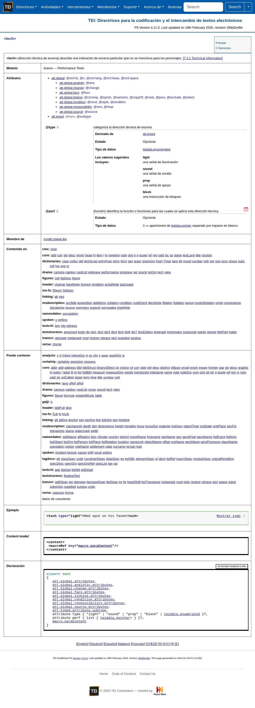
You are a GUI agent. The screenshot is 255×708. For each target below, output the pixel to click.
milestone (156, 372)
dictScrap (90, 261)
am (71, 482)
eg (122, 459)
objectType (191, 426)
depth (87, 426)
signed (211, 332)
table (98, 395)
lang (175, 261)
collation (113, 303)
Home (103, 674)
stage (178, 255)
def (81, 261)
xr (67, 266)
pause (82, 452)
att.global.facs (69, 92)
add (53, 255)
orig (130, 255)
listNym (231, 437)
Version (77, 658)
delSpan (112, 482)
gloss (233, 367)
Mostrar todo (229, 516)
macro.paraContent (95, 546)
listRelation (109, 442)
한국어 (164, 644)
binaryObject (106, 367)
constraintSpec (94, 459)
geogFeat (189, 437)
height (119, 426)
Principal (221, 42)
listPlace (95, 442)
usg (63, 266)
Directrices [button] (25, 7)
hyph (159, 261)
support (95, 307)
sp (171, 255)
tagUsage (127, 284)
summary (82, 307)
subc (241, 261)
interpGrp (78, 355)
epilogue (94, 272)
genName (168, 437)
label (66, 372)
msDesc (177, 426)
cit (131, 367)
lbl (180, 261)
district (124, 437)
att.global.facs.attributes (78, 592)
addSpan (61, 482)
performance (110, 272)
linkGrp (107, 420)
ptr (212, 372)
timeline (124, 420)
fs (60, 414)
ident (162, 459)
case (65, 261)
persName (192, 442)
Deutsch (96, 644)
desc (72, 255)
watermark (82, 431)
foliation (178, 303)
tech (160, 272)
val (115, 463)
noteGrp (186, 372)
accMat (71, 303)
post (54, 249)
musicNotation (204, 303)
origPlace (219, 426)
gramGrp (148, 261)
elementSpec (145, 459)
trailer (233, 332)
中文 (174, 644)
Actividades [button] (51, 7)
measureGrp (115, 372)
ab (56, 296)
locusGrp (151, 426)
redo (187, 482)
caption (70, 272)
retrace (105, 338)
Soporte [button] (130, 7)
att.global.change (72, 88)
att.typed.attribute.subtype (79, 610)
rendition (98, 284)
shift (90, 452)
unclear (207, 255)
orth (206, 261)
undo (91, 487)
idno (69, 408)
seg (61, 296)
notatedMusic (84, 395)
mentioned (141, 372)
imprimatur (174, 332)
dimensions (106, 426)
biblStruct (89, 367)
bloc (94, 437)
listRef (170, 459)
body (81, 332)
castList (81, 272)
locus (140, 426)
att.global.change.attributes (80, 588)
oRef (72, 383)
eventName (138, 437)
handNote (73, 284)
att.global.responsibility (76, 107)
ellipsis (175, 367)
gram (137, 261)
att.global (58, 78)
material (164, 426)
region (69, 446)
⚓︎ (57, 127)
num (195, 372)
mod (85, 338)
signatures (57, 307)
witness (71, 326)
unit (117, 377)
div (88, 332)
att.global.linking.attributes (81, 596)
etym (116, 261)
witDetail (87, 470)
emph (80, 255)
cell (57, 278)
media (128, 372)
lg (106, 255)
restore (95, 338)
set (135, 272)
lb (72, 372)
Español (110, 644)
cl (60, 355)
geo (179, 437)
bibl (79, 367)
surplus (135, 338)
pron (224, 261)
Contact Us (147, 674)
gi (156, 459)
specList (101, 463)
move (92, 389)
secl (114, 338)
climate (103, 437)
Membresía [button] (107, 7)
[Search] (203, 7)
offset (166, 442)
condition (125, 303)
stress (233, 261)
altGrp (63, 420)
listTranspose (150, 482)
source (70, 307)
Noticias (175, 7)
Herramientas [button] (78, 7)
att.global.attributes (73, 581)
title (198, 255)
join (81, 420)
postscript (190, 332)
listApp (65, 470)
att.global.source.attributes (80, 607)
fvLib (65, 414)
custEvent (140, 303)
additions (99, 303)
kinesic (72, 452)
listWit (75, 470)
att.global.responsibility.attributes (88, 603)
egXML (130, 459)
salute (201, 332)
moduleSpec (202, 459)
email (185, 367)
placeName (229, 442)
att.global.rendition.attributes (83, 599)
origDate (206, 426)
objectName (152, 442)
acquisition (84, 303)
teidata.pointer (181, 225)
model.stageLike (55, 239)
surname (119, 446)
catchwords (74, 426)
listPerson (81, 442)
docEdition (145, 332)
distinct (165, 367)
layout (189, 303)
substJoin (56, 487)
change (60, 284)
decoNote (155, 303)
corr (60, 255)
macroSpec (184, 459)
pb (207, 372)
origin (219, 303)
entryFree (105, 261)
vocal (98, 452)
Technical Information (203, 58)
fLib (55, 414)
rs (238, 372)
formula (69, 395)
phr (95, 355)
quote (143, 255)
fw (124, 482)
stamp (69, 431)
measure (98, 372)
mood (187, 261)
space (223, 482)
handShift (134, 482)
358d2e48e (144, 658)
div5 (121, 332)
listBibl (87, 372)
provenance (232, 303)
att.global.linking (71, 97)
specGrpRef (86, 463)
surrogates (108, 307)
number (197, 261)
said (161, 255)
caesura (58, 493)
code (79, 459)
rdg (63, 326)
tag (110, 463)
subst (232, 482)
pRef (80, 383)
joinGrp (90, 420)
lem (57, 326)
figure (76, 278)
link (98, 420)
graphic (243, 367)
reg (155, 255)
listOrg (68, 442)
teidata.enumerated (156, 149)
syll (52, 266)
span (104, 355)
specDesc (57, 463)
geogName (204, 437)
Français (138, 644)
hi (94, 255)
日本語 (151, 644)
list (80, 372)
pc (91, 355)
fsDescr (68, 290)
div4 (114, 332)
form (124, 261)
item (100, 255)
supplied (124, 338)
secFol (231, 426)
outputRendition (223, 459)
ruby (243, 372)
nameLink (137, 442)
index (57, 372)
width (94, 431)
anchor (73, 420)
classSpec (68, 459)
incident (60, 452)
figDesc (66, 278)
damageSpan (95, 482)
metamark (74, 338)
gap (221, 367)
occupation (70, 313)
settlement (97, 446)
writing (62, 320)
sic (167, 255)
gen (130, 261)
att (58, 459)
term (86, 377)
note (124, 255)
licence (86, 284)
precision (76, 361)
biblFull (60, 408)
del (66, 255)
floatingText (72, 476)
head (88, 255)
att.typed (58, 116)
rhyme (57, 344)
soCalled (67, 377)
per (212, 261)
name (168, 372)
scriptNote (112, 284)
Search (234, 7)
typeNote (123, 307)
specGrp (71, 463)
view (167, 272)
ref (150, 255)
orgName (177, 442)
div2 (100, 332)
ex (120, 482)
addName (70, 437)
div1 (94, 332)
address (70, 367)
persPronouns (211, 442)
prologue (126, 272)
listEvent (219, 437)
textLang (189, 255)
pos (218, 261)
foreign (213, 367)
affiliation (83, 437)
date (143, 367)
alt (56, 420)
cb (117, 367)
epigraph (160, 332)
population (57, 446)
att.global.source (71, 112)
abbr (54, 367)
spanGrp (115, 355)
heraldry (130, 426)
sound (142, 272)
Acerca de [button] (152, 7)
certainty (63, 361)
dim (94, 426)
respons (90, 361)
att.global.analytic (72, 83)
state (108, 446)
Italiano (124, 644)
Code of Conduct (124, 674)
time (94, 377)
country (114, 437)
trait (139, 446)
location (123, 442)
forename (154, 437)
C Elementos (223, 48)
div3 (107, 332)
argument (70, 332)
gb (227, 367)
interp (66, 355)
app (57, 470)
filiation (167, 303)
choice (124, 367)
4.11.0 (84, 658)
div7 (134, 332)
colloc (74, 261)
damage (60, 338)
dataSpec (113, 459)
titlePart (222, 332)
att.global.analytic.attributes (82, 585)
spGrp (152, 272)
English (82, 644)
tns (57, 266)
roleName (82, 446)
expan (203, 367)
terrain (131, 446)
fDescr (57, 290)
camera (59, 272)
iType (167, 261)
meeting (114, 255)
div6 (127, 332)
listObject (56, 442)
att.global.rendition (73, 102)
